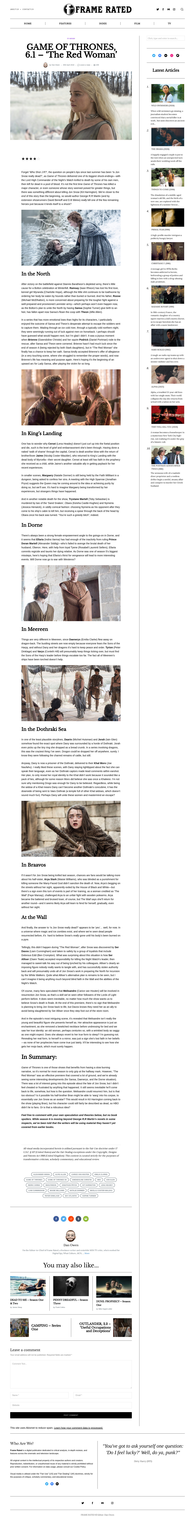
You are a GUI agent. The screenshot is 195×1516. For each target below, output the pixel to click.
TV (169, 23)
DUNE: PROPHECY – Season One (113, 1299)
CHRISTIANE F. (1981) (161, 263)
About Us (14, 9)
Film (137, 23)
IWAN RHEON (51, 1182)
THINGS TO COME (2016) (163, 189)
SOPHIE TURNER (89, 1193)
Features (65, 23)
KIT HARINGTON (89, 1182)
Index (103, 23)
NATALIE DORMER (77, 1187)
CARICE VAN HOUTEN (80, 1171)
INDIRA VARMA (34, 1182)
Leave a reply (85, 62)
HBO (99, 1177)
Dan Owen (56, 62)
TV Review (71, 37)
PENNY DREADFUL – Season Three (70, 1298)
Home (27, 23)
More (87, 1250)
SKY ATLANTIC (71, 1193)
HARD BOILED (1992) (161, 349)
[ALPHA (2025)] (168, 374)
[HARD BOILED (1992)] (168, 338)
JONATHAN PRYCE (69, 1182)
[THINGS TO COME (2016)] (168, 177)
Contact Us (28, 9)
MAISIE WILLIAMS (57, 1187)
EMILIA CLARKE (101, 1171)
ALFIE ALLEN (60, 1171)
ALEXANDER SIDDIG (41, 1171)
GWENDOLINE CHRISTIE (82, 1177)
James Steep (17, 1304)
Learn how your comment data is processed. (78, 1424)
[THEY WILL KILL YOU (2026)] (168, 415)
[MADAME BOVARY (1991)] (168, 294)
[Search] (182, 9)
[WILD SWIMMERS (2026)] (168, 93)
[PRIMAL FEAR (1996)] (168, 217)
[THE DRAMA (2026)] (168, 137)
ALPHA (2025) (157, 386)
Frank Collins (60, 1304)
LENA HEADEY (107, 1182)
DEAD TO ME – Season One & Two (24, 1298)
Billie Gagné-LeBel (105, 1306)
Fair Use (44, 1470)
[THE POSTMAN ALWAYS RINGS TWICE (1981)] (168, 455)
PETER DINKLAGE (52, 1193)
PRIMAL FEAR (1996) (160, 229)
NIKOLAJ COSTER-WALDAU (101, 1187)
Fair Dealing (63, 1470)
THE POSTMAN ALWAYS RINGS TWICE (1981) (165, 467)
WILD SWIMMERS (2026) (162, 105)
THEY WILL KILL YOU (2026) (164, 427)
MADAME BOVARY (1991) (162, 306)
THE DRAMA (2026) (160, 149)
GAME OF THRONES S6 (57, 1177)
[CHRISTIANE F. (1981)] (168, 251)
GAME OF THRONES (34, 1177)
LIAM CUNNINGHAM (36, 1187)
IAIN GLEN (110, 1177)
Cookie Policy (80, 1463)
